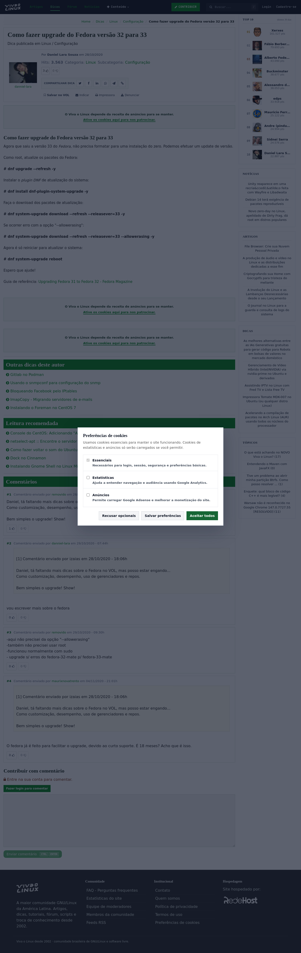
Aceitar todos (202, 516)
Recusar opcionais (119, 516)
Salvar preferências (163, 516)
